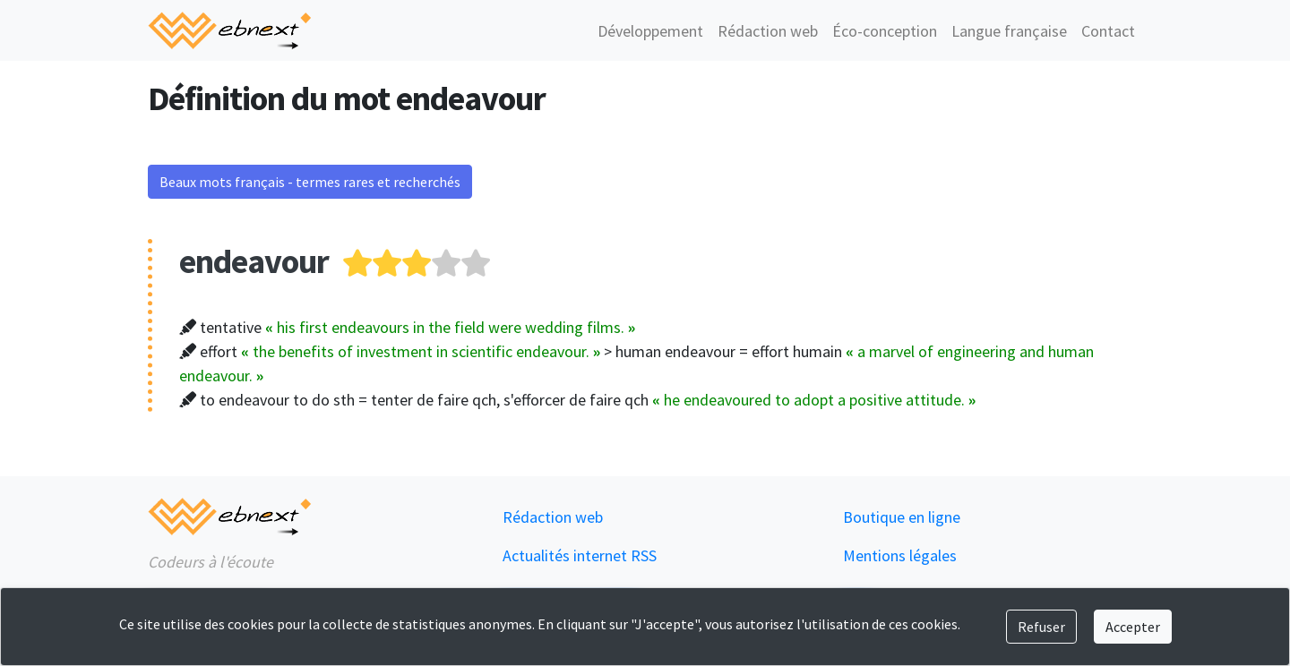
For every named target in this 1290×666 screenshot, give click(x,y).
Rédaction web (768, 31)
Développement (650, 31)
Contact (1108, 31)
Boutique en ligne (901, 517)
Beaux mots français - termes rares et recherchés (309, 182)
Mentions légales (900, 555)
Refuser (1041, 627)
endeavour (254, 261)
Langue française (1009, 31)
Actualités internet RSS (580, 555)
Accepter (1132, 627)
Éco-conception (884, 31)
